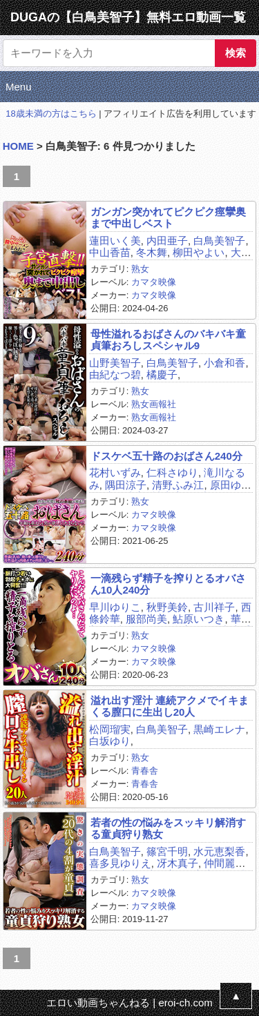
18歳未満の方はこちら (51, 113)
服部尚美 (146, 619)
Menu (19, 86)
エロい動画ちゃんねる (98, 1002)
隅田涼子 (125, 485)
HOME (18, 146)
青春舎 (144, 770)
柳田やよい (198, 252)
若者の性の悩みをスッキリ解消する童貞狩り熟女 (168, 828)
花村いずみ (115, 472)
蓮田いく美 (115, 240)
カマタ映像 (153, 282)
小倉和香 (224, 363)
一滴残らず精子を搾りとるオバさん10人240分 (168, 584)
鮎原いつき (198, 619)
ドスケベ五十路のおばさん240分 (166, 456)
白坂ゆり (110, 741)
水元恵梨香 (219, 851)
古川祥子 (214, 607)
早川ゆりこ (115, 607)
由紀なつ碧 (115, 374)
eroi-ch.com (185, 1002)
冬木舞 (151, 252)
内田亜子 (167, 240)
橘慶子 (162, 374)
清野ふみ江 (178, 485)
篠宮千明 (167, 851)
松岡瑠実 (110, 729)
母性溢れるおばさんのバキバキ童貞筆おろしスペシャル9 (168, 339)
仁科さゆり (172, 472)
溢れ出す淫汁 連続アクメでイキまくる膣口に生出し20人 (169, 706)
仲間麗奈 (224, 863)
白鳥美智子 (219, 240)
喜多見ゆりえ (120, 863)
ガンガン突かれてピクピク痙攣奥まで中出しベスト (168, 217)
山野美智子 (115, 363)
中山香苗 (110, 252)
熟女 (140, 269)
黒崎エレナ (219, 729)
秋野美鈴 (167, 607)
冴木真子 (177, 863)
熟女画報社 (153, 404)
